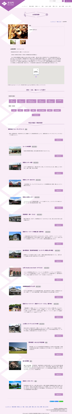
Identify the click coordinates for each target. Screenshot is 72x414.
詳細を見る (58, 140)
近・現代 (59, 100)
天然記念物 (36, 115)
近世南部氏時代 (50, 101)
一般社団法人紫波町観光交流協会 (8, 3)
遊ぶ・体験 (61, 6)
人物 (14, 110)
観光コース (38, 6)
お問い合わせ (68, 1)
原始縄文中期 (12, 101)
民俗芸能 (57, 110)
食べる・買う (68, 6)
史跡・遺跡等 (41, 110)
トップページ (24, 6)
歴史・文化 (55, 6)
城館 (33, 110)
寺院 (27, 110)
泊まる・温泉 (48, 6)
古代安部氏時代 (21, 101)
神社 (20, 110)
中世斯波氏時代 (41, 101)
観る (43, 6)
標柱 (50, 110)
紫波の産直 (31, 6)
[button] (36, 77)
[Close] (37, 69)
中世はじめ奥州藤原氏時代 (31, 101)
